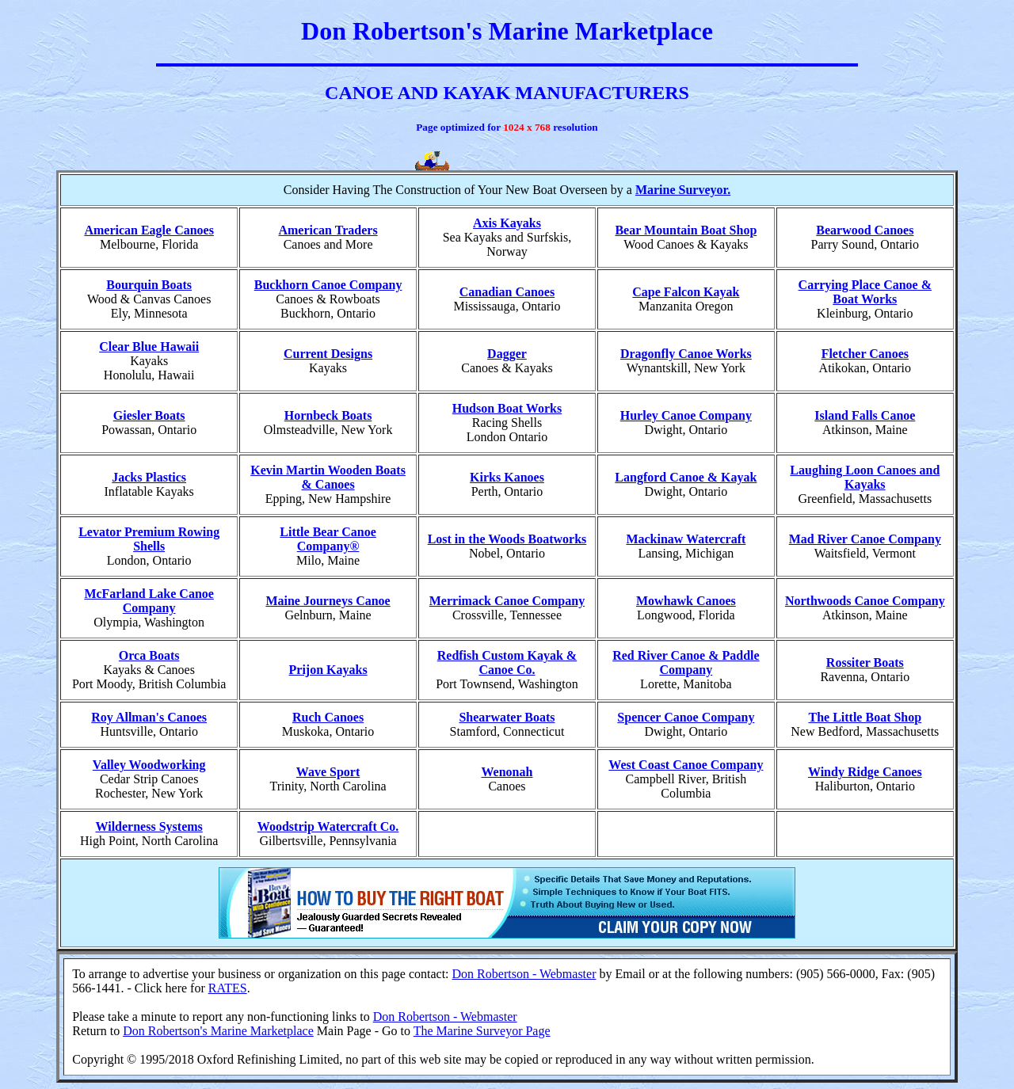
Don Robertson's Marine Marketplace (218, 1031)
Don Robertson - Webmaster (524, 973)
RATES (227, 988)
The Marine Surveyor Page (482, 1031)
